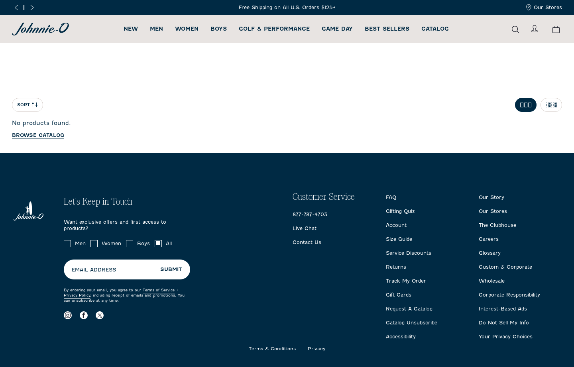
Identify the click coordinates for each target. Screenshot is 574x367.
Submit (171, 269)
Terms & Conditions (272, 349)
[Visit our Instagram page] (68, 315)
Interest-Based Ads (503, 309)
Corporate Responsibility (509, 295)
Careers (489, 239)
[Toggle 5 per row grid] (551, 105)
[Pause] (24, 7)
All (169, 243)
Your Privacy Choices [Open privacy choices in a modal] (506, 337)
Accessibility (401, 337)
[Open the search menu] (515, 29)
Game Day (337, 29)
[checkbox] (67, 243)
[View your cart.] (556, 29)
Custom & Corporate (505, 267)
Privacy (317, 349)
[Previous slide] (16, 7)
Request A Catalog (409, 309)
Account (396, 225)
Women (187, 29)
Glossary (490, 253)
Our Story (491, 197)
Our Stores (544, 7)
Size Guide (399, 239)
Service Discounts (408, 253)
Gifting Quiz (400, 211)
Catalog (435, 29)
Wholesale (492, 281)
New (131, 29)
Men (156, 29)
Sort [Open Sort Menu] (27, 104)
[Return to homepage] (40, 29)
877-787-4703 (310, 214)
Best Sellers (387, 29)
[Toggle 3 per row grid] (526, 105)
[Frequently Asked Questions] (287, 7)
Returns (396, 267)
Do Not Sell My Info (504, 323)
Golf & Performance (274, 29)
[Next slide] (32, 7)
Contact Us (307, 242)
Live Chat (304, 228)
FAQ (391, 197)
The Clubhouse (497, 225)
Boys (218, 29)
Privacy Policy (77, 295)
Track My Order (406, 281)
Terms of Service (159, 290)
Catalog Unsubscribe (411, 323)
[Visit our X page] (100, 315)
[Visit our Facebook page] (84, 315)
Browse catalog (38, 135)
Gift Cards (398, 295)
